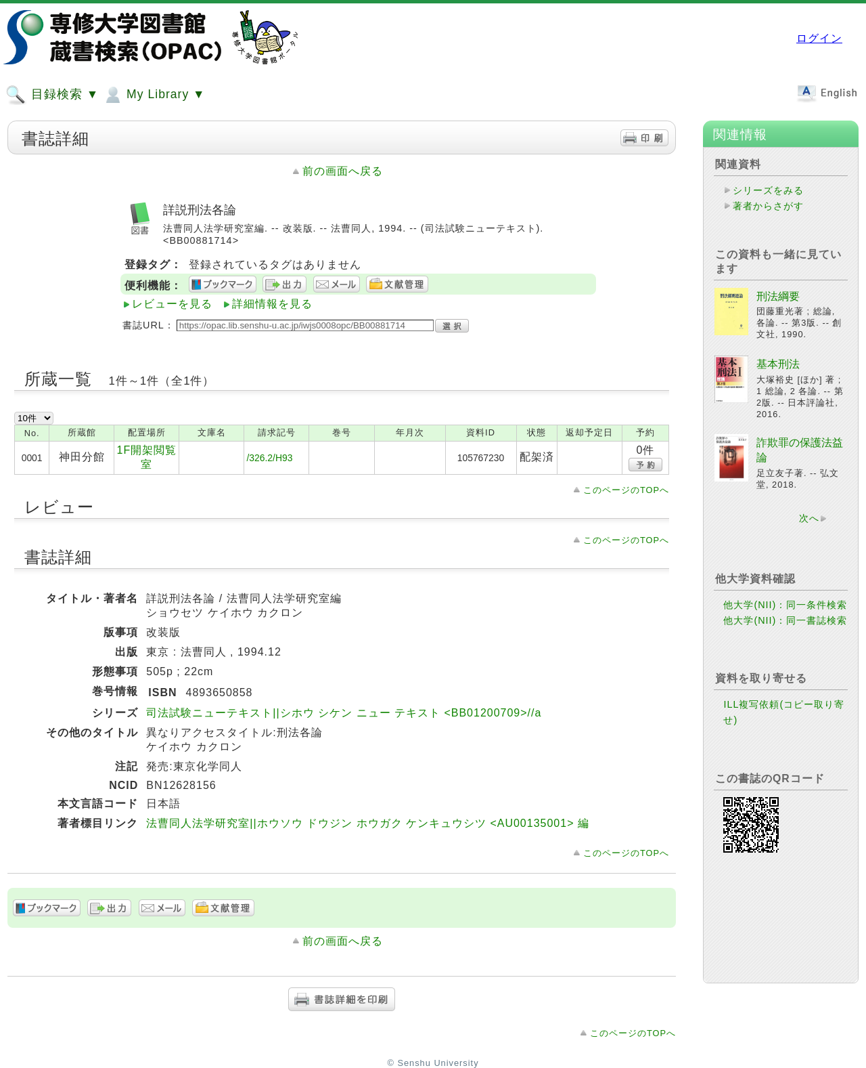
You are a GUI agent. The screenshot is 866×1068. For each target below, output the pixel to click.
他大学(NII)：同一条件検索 (785, 604)
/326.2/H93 (269, 457)
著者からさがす (768, 205)
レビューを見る (172, 303)
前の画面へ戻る (342, 171)
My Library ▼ (153, 95)
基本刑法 (778, 364)
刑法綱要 (778, 296)
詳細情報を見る (272, 303)
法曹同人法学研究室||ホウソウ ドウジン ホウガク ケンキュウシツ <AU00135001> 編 (367, 823)
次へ (809, 518)
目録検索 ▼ (52, 95)
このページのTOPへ (626, 490)
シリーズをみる (768, 190)
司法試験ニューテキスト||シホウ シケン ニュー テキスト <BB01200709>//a (343, 713)
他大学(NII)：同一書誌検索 (785, 620)
